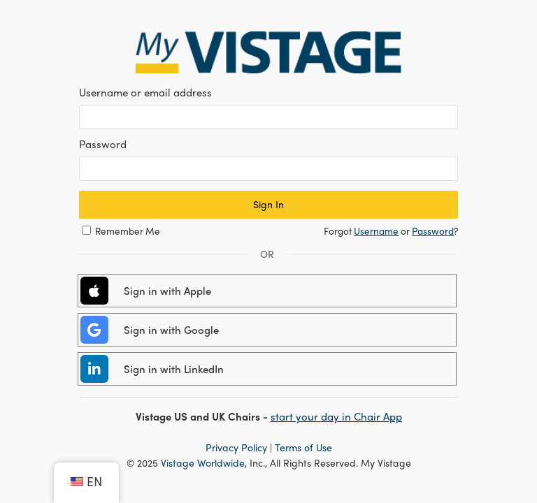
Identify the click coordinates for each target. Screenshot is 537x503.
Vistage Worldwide (203, 462)
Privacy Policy (236, 447)
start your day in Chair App (336, 416)
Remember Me (127, 231)
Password (433, 231)
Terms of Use (303, 447)
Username (376, 231)
